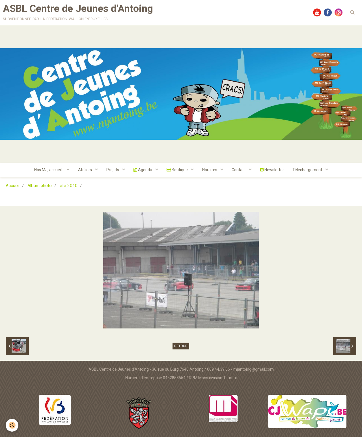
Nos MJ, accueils (49, 169)
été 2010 (68, 185)
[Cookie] (12, 425)
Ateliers (85, 169)
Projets (113, 169)
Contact (239, 169)
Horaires (210, 169)
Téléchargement (307, 169)
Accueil (13, 185)
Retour (181, 346)
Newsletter (272, 169)
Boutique (178, 169)
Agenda (143, 169)
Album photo (39, 185)
